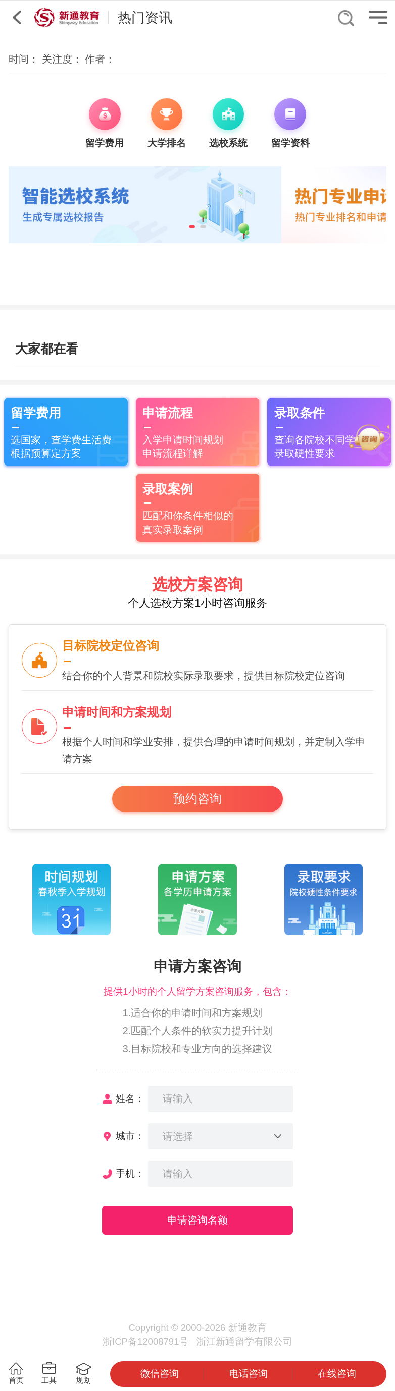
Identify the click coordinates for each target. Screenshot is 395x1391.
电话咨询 (248, 1373)
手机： (130, 1173)
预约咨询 (197, 798)
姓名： (130, 1098)
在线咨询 (337, 1373)
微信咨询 (159, 1373)
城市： (130, 1136)
